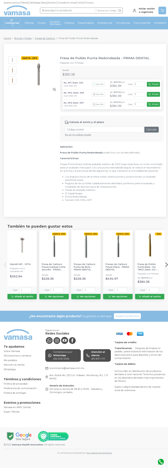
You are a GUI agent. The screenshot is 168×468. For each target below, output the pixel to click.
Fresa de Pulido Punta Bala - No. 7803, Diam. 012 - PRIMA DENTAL (147, 267)
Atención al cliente (14, 365)
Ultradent (160, 22)
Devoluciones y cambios (17, 355)
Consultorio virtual (67, 3)
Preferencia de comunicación (20, 388)
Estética (69, 22)
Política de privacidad (15, 383)
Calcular (151, 129)
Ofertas (24, 3)
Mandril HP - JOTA (20, 264)
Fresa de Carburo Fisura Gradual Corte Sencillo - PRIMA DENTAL (54, 267)
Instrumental (142, 22)
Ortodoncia (123, 22)
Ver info (98, 84)
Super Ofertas (11, 411)
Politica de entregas (15, 393)
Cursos (90, 3)
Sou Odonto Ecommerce (99, 453)
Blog (44, 3)
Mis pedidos (10, 360)
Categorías (12, 23)
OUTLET (81, 3)
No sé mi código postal (78, 134)
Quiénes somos (11, 3)
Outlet (41, 22)
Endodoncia (104, 22)
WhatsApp (35, 3)
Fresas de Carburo (45, 38)
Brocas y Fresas (23, 38)
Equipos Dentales (55, 23)
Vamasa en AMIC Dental (17, 407)
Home (7, 38)
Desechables (86, 22)
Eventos (52, 3)
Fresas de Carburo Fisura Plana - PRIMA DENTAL (117, 267)
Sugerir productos (127, 316)
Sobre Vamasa (12, 351)
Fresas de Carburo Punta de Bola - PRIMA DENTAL (84, 267)
